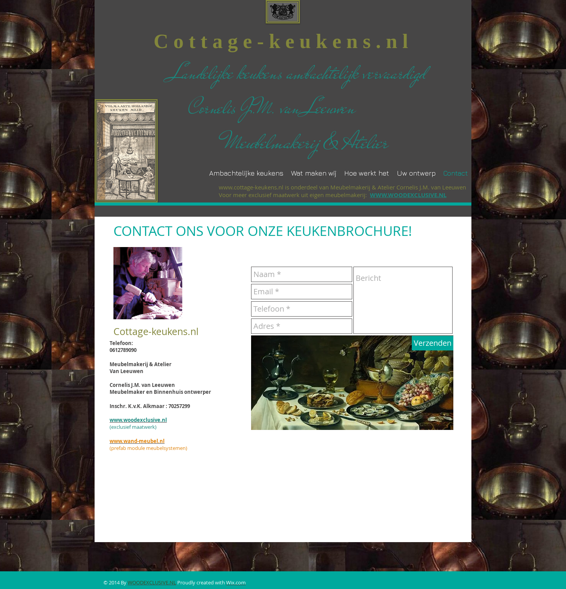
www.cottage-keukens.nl (251, 187)
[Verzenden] (432, 343)
